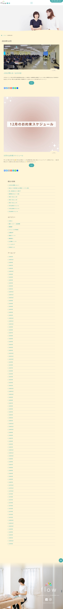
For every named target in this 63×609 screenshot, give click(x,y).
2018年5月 (11, 470)
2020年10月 (11, 394)
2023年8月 (11, 303)
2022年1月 (11, 350)
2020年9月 (11, 397)
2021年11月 (11, 356)
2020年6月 (11, 406)
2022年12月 (11, 318)
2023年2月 (11, 315)
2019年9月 (11, 432)
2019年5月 (11, 444)
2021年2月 (11, 382)
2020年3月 (11, 414)
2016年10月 (11, 526)
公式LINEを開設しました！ (14, 185)
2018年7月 (11, 464)
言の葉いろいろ (12, 247)
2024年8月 (11, 274)
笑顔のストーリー (12, 235)
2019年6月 (11, 441)
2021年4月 (11, 376)
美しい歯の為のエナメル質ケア (15, 191)
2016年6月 (11, 532)
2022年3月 (11, 344)
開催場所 (10, 226)
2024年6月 (11, 277)
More (32, 82)
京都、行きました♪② (13, 199)
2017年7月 (11, 499)
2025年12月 (11, 259)
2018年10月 (11, 455)
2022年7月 (11, 332)
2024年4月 (11, 280)
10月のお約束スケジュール (14, 208)
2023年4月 (11, 309)
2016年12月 (11, 520)
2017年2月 (11, 514)
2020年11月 (11, 391)
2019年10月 (11, 429)
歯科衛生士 (11, 238)
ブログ (4, 35)
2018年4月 (11, 473)
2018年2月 (11, 479)
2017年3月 (11, 511)
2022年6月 (11, 335)
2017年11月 (11, 488)
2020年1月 (11, 420)
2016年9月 (11, 529)
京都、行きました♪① (13, 202)
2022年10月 (11, 324)
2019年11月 (11, 426)
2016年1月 (11, 537)
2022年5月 (11, 338)
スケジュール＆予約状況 (13, 229)
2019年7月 (11, 438)
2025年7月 (11, 265)
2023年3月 (11, 312)
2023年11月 (11, 294)
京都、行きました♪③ (13, 196)
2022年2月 (11, 347)
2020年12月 (11, 388)
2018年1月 (11, 482)
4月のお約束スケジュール (14, 205)
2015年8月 (11, 543)
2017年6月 (11, 502)
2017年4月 (11, 508)
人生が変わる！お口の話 (12, 73)
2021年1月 (11, 385)
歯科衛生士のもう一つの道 (14, 193)
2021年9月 (11, 362)
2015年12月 (11, 540)
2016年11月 (11, 523)
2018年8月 (11, 461)
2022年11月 (11, 321)
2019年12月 (11, 423)
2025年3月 (11, 268)
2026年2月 (11, 256)
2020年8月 (11, 400)
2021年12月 (11, 353)
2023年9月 (11, 300)
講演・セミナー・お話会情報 (14, 223)
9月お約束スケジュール (13, 211)
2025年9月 (11, 262)
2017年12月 (11, 485)
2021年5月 (11, 373)
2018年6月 (11, 467)
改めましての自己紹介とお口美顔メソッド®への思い (19, 188)
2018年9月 (11, 458)
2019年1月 (11, 447)
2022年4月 (11, 341)
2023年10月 (11, 297)
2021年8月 (11, 365)
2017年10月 (11, 491)
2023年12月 (11, 291)
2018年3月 (11, 476)
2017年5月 (11, 505)
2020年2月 (11, 417)
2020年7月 (11, 403)
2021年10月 (11, 359)
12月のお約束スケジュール (13, 155)
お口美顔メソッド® (12, 241)
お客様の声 (11, 232)
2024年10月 (11, 271)
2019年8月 (11, 435)
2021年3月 (11, 379)
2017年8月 (11, 496)
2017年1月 (11, 517)
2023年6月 (11, 306)
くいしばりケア (12, 244)
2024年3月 (11, 283)
